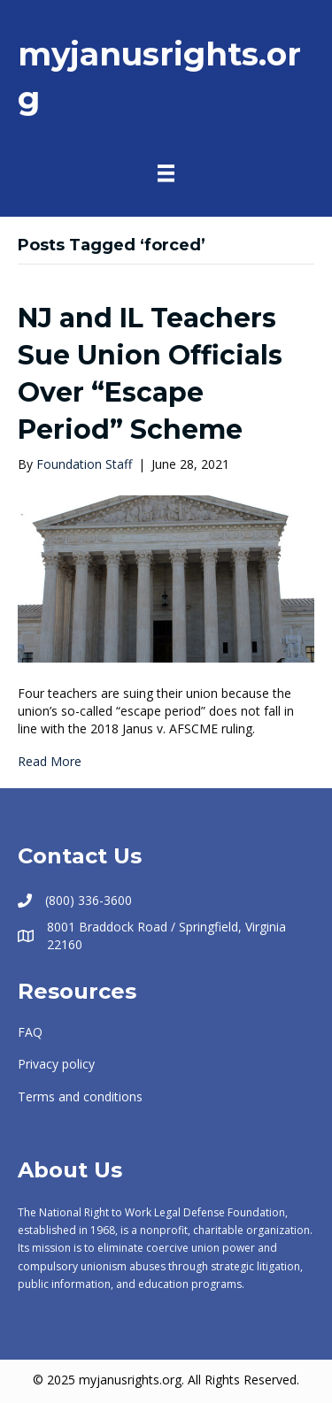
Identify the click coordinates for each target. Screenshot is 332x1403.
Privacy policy (56, 1063)
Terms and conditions (80, 1096)
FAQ (30, 1032)
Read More (49, 761)
